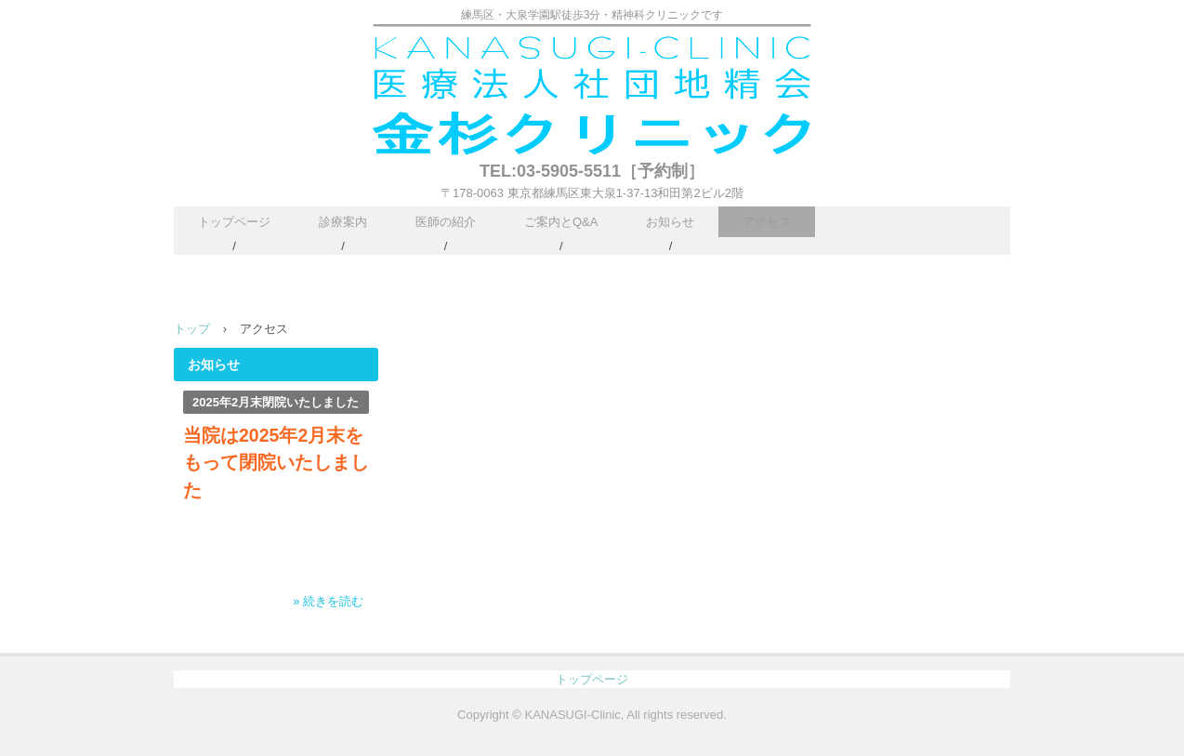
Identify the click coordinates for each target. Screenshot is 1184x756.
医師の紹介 (445, 222)
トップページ (234, 222)
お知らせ (670, 222)
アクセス (767, 222)
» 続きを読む (328, 601)
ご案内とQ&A (561, 222)
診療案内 (343, 222)
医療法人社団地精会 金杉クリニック (592, 94)
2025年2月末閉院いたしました (275, 402)
